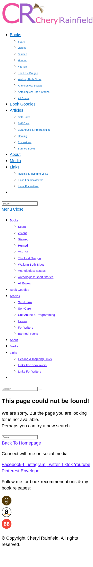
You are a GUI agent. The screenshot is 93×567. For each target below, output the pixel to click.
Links (13, 352)
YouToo (23, 252)
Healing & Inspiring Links (35, 359)
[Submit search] (40, 389)
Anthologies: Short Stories (35, 277)
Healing (23, 321)
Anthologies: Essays (32, 270)
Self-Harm (25, 302)
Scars (22, 226)
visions (22, 233)
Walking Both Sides (31, 264)
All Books (24, 283)
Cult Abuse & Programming (36, 315)
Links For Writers (29, 371)
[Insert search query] (20, 203)
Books (14, 220)
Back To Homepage (21, 443)
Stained (23, 239)
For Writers (25, 327)
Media (14, 346)
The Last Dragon (29, 258)
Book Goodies (19, 289)
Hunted (23, 245)
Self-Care (24, 308)
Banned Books (28, 333)
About (14, 340)
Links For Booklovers (32, 365)
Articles (15, 296)
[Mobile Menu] (13, 209)
